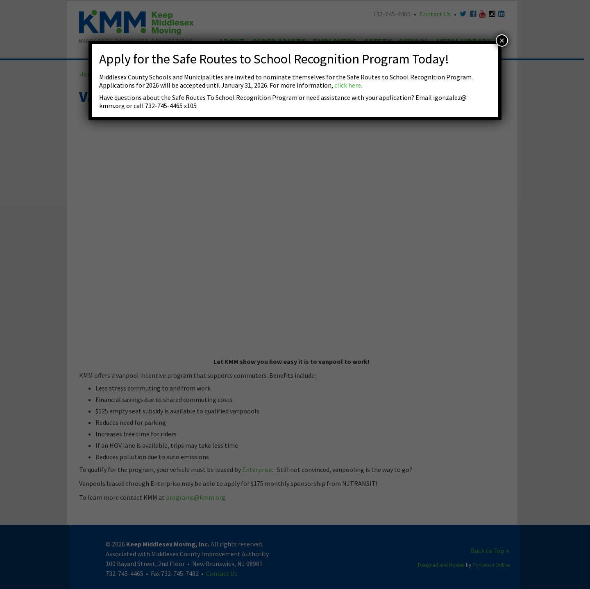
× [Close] (501, 40)
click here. (348, 85)
